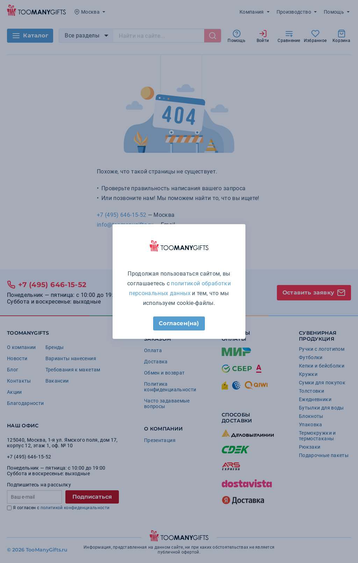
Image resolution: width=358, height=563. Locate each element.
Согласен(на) (179, 323)
